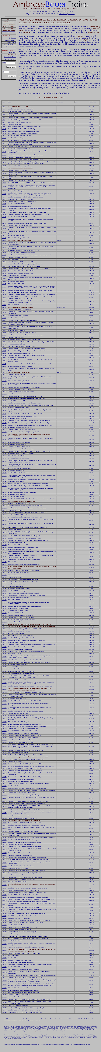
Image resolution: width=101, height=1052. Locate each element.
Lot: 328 (4, 958)
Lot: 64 (4, 275)
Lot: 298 (4, 879)
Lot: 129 (4, 446)
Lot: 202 (4, 631)
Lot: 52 (4, 247)
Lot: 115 (4, 410)
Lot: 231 (4, 708)
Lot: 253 (4, 764)
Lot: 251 (4, 759)
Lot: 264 (4, 790)
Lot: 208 (4, 644)
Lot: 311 (4, 916)
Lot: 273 (4, 816)
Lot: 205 (4, 638)
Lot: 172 (4, 559)
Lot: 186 (4, 593)
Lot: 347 (4, 1008)
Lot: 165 (4, 540)
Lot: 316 (4, 927)
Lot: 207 (4, 642)
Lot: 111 (4, 401)
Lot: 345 (4, 1002)
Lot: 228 (4, 698)
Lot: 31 (4, 187)
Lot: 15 (4, 140)
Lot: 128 (4, 444)
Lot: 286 (4, 850)
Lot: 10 (4, 129)
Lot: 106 (4, 389)
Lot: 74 (4, 305)
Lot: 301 (4, 888)
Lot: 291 (4, 863)
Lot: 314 (4, 922)
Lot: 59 (4, 264)
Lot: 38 (4, 206)
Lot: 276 (4, 823)
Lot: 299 (4, 882)
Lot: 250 (4, 757)
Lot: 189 (4, 600)
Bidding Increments (10, 47)
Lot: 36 (4, 201)
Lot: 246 (4, 746)
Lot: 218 (4, 669)
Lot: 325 (4, 950)
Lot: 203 (4, 633)
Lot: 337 (4, 981)
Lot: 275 (4, 820)
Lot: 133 (4, 456)
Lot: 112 (4, 403)
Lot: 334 (4, 972)
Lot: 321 (4, 938)
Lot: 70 (4, 292)
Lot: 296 (4, 875)
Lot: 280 (4, 834)
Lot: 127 (4, 442)
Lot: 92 (4, 351)
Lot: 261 (4, 783)
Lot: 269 (4, 803)
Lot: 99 (4, 369)
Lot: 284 (4, 844)
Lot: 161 (4, 529)
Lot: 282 (4, 840)
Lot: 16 (4, 143)
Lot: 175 (4, 567)
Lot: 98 (4, 366)
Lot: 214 (4, 660)
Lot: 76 (4, 309)
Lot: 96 (4, 361)
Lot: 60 (4, 266)
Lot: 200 (4, 626)
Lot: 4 (3, 114)
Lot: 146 (4, 492)
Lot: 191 (4, 606)
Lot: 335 (4, 975)
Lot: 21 (4, 157)
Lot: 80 (4, 320)
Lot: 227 (4, 695)
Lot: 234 (4, 715)
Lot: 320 (4, 936)
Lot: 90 (4, 346)
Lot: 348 (4, 1010)
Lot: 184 (4, 588)
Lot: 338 (4, 985)
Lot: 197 (4, 619)
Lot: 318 (4, 931)
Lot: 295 (4, 873)
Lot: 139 (4, 473)
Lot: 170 (4, 552)
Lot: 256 (4, 770)
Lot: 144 (4, 486)
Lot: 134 (4, 458)
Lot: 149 (4, 499)
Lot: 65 (4, 278)
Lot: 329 (4, 960)
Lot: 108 (4, 394)
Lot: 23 (4, 162)
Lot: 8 (3, 124)
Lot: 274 (4, 818)
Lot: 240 (4, 731)
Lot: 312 (4, 918)
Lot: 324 (4, 947)
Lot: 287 (4, 853)
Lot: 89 (4, 344)
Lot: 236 (4, 722)
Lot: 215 (4, 662)
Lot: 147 (4, 494)
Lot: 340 (4, 990)
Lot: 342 (4, 994)
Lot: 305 (4, 897)
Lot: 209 (4, 647)
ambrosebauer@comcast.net (67, 14)
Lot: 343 (4, 997)
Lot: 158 (4, 520)
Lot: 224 (4, 686)
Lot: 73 (4, 302)
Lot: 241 (4, 733)
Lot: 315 (4, 925)
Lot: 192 (4, 608)
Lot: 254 (4, 766)
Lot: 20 (4, 155)
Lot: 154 (4, 510)
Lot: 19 (4, 152)
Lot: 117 (4, 416)
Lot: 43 (4, 220)
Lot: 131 (4, 451)
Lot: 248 (4, 752)
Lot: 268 (4, 801)
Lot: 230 (4, 704)
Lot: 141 (4, 479)
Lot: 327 (4, 955)
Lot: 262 (4, 786)
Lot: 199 (4, 624)
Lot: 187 (4, 595)
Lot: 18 (4, 148)
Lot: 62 (4, 271)
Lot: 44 (4, 223)
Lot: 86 (4, 337)
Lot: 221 (4, 676)
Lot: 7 (3, 122)
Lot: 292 (4, 866)
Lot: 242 (4, 735)
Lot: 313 (4, 920)
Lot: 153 (4, 508)
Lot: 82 (4, 327)
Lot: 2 (3, 109)
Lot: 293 (4, 868)
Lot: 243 (4, 737)
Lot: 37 (4, 204)
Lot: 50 (4, 240)
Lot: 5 (3, 117)
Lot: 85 (4, 335)
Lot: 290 (4, 859)
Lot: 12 (4, 133)
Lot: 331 (4, 964)
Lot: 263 (4, 788)
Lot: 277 (4, 825)
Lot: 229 (4, 701)
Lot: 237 (4, 724)
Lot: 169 (4, 549)
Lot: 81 (4, 323)
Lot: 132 (4, 453)
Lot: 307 (4, 904)
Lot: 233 (4, 713)
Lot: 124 (4, 432)
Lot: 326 (4, 953)
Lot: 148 (4, 496)
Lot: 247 (4, 750)
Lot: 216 (4, 664)
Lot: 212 (4, 653)
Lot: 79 (4, 318)
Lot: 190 (4, 603)
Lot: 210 (4, 649)
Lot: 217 (4, 667)
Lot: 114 (4, 407)
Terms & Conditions (10, 45)
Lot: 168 (4, 547)
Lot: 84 (4, 332)
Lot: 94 (4, 355)
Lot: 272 (4, 813)
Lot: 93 (4, 353)
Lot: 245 (4, 742)
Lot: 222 (4, 680)
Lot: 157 (4, 517)
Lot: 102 (4, 378)
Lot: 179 (4, 577)
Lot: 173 (4, 562)
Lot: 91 (4, 348)
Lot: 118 (4, 418)
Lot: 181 (4, 582)
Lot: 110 (4, 398)
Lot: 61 (4, 268)
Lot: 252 (4, 761)
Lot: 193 (4, 610)
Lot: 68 (4, 287)
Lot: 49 (4, 238)
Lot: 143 (4, 483)
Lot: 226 (4, 692)
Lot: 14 (4, 138)
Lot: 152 (4, 505)
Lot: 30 (4, 183)
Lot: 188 (4, 597)
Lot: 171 (4, 556)
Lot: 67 (4, 284)
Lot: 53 (4, 250)
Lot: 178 (4, 575)
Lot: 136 (4, 465)
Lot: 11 (4, 131)
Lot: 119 (4, 420)
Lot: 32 (4, 191)
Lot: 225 (4, 689)
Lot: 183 (4, 586)
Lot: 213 (4, 657)
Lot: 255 (4, 768)
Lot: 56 (4, 257)
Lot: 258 (4, 777)
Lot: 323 (4, 944)
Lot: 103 (4, 381)
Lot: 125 (4, 435)
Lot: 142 (4, 481)
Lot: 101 (4, 374)
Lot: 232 (4, 711)
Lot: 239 (4, 728)
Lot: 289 (4, 857)
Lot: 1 (3, 107)
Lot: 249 (4, 755)
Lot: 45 (4, 225)
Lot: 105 (4, 387)
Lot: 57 (4, 259)
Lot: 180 (4, 579)
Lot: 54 (4, 252)
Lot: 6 (3, 120)
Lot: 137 (4, 468)
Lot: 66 (4, 281)
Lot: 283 (4, 842)
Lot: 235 (4, 718)
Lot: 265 (4, 792)
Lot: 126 (4, 439)
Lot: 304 (4, 895)
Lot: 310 (4, 913)
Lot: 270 (4, 806)
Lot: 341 (4, 992)
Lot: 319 (4, 934)
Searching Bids (11, 42)
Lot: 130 (4, 449)
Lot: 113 (4, 405)
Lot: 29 (4, 180)
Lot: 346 (4, 1005)
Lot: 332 (4, 967)
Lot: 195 (4, 615)
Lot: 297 (4, 877)
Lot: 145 (4, 489)
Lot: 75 (4, 307)
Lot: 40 (4, 212)
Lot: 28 (4, 177)
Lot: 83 (4, 330)
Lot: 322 (4, 941)
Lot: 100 (4, 372)
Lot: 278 (4, 828)
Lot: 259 (4, 779)
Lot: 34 (4, 197)
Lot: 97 (4, 364)
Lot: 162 (4, 532)
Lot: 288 (4, 855)
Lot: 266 (4, 795)
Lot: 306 (4, 900)
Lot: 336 (4, 977)
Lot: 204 (4, 635)
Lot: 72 (4, 298)
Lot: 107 (4, 391)
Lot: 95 (4, 357)
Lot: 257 (4, 773)
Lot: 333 (4, 969)
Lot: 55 (4, 255)
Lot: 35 (4, 199)
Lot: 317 (4, 929)
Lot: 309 (4, 910)
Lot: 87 (4, 339)
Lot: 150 (4, 501)
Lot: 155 (4, 512)
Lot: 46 (4, 228)
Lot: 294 (4, 870)
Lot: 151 (4, 503)
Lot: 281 (4, 837)
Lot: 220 (4, 673)
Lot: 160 (4, 527)
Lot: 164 (4, 538)
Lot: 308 (4, 907)
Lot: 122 (4, 427)
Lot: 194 (4, 613)
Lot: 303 (4, 892)
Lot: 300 (4, 885)
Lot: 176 (4, 570)
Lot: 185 (4, 591)
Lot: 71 (4, 294)
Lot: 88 (4, 342)
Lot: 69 (4, 290)
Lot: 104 (4, 384)
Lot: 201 (4, 629)
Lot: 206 (4, 640)
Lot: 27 (4, 173)
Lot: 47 (4, 232)
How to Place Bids (10, 40)
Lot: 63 (4, 273)
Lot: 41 (4, 214)
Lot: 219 (4, 671)
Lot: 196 (4, 617)
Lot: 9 (3, 126)
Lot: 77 (4, 312)
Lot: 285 (4, 846)
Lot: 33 (4, 194)
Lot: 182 (4, 584)
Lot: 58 (4, 262)
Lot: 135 (4, 461)
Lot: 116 (4, 414)
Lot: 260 (4, 781)
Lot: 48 (4, 235)
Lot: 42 (4, 217)
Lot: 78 (4, 315)
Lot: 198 (4, 622)
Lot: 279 (4, 831)
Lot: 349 (4, 1012)
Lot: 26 (4, 170)
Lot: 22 (4, 159)
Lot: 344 (4, 999)
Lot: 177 (4, 572)
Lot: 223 (4, 683)
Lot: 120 (4, 423)
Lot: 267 (4, 798)
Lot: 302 (4, 890)
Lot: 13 (4, 135)
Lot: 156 (4, 515)
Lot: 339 (4, 988)
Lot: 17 (4, 146)
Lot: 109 (4, 396)
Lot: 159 (4, 524)
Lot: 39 (4, 209)
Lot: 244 (4, 740)
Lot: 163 (4, 536)
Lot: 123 (4, 429)
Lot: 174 (4, 564)
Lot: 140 (4, 476)
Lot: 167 (4, 545)
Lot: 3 (3, 111)
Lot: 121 (4, 425)
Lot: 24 (4, 166)
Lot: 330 (4, 962)
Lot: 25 (4, 168)
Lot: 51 (4, 243)
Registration (12, 38)
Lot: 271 (4, 810)
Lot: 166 (4, 542)
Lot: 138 (4, 470)
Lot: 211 (4, 651)
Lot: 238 (4, 726)
